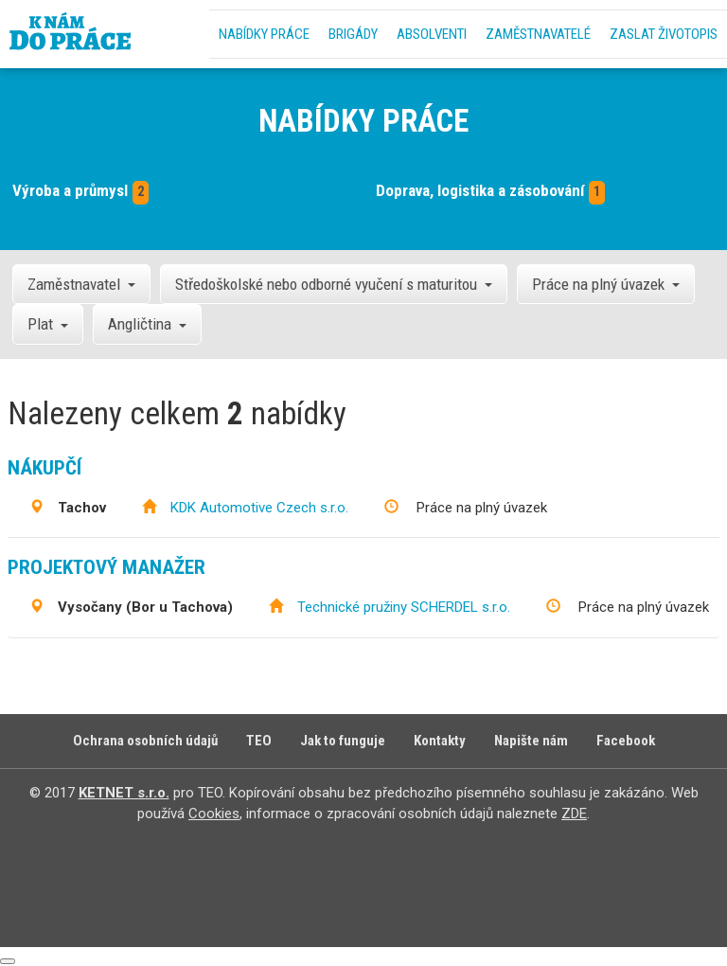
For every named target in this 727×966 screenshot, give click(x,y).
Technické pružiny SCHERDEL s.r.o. (403, 607)
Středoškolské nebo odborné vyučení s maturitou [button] (333, 284)
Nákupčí (44, 467)
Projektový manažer (106, 567)
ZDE (574, 813)
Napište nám (531, 740)
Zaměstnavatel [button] (81, 284)
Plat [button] (47, 323)
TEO (259, 740)
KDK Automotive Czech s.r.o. (259, 507)
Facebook (625, 740)
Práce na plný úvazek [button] (606, 284)
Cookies (213, 813)
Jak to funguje (342, 740)
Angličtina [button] (147, 323)
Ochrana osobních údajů (145, 740)
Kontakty (440, 740)
